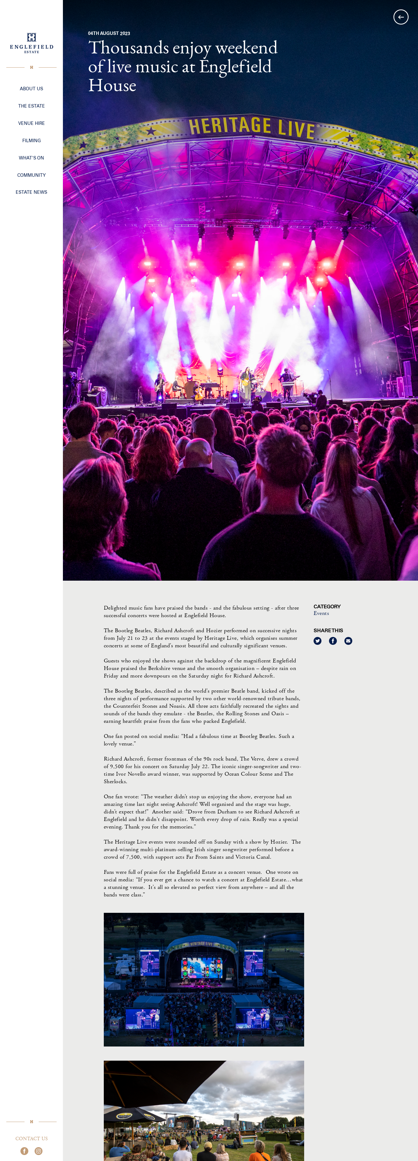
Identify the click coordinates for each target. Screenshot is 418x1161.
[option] (240, 290)
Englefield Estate (31, 43)
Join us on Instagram (38, 1151)
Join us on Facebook (24, 1151)
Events (322, 613)
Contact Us (31, 1138)
